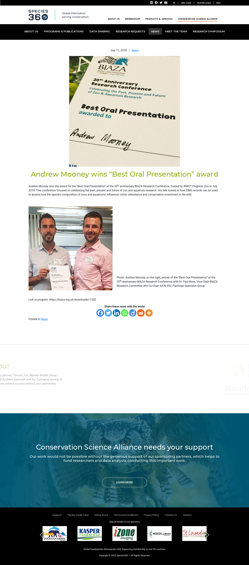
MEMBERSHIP (132, 18)
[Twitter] (108, 313)
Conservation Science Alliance (198, 18)
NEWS (155, 31)
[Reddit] (141, 313)
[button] (116, 546)
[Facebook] (100, 313)
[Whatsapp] (124, 313)
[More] (149, 313)
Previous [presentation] (41, 535)
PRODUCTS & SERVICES (159, 18)
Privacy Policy (151, 515)
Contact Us (171, 515)
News (135, 50)
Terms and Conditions (126, 515)
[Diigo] (132, 313)
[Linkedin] (116, 313)
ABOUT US (114, 18)
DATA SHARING (100, 31)
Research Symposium (209, 31)
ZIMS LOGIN (186, 3)
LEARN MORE (124, 482)
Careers (187, 515)
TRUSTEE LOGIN (204, 3)
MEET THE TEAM (176, 31)
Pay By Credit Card (77, 515)
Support (57, 515)
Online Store (101, 515)
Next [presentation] (207, 535)
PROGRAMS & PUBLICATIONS (64, 31)
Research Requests (130, 31)
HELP (218, 3)
